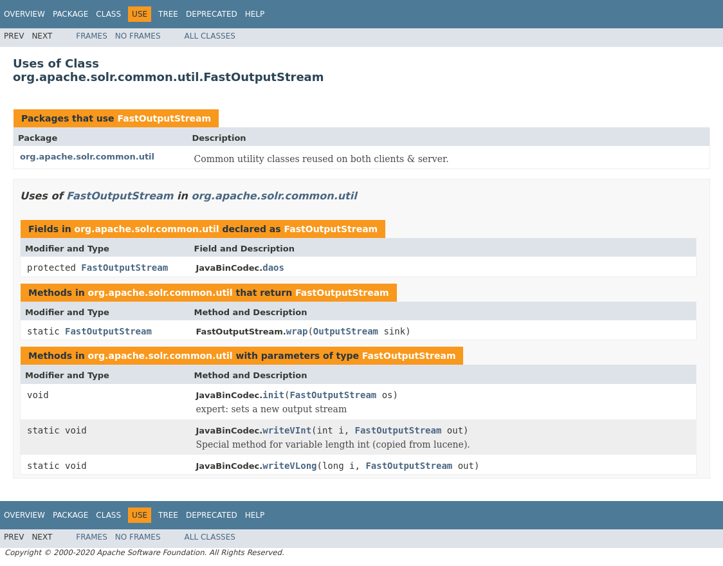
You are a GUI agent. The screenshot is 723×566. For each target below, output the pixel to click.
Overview (24, 14)
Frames (91, 36)
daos (273, 267)
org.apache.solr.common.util (87, 156)
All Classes (210, 36)
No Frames (138, 36)
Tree (168, 14)
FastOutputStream (164, 118)
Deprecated (211, 14)
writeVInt (286, 430)
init (273, 395)
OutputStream (345, 331)
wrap (297, 331)
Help (255, 14)
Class (108, 14)
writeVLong (289, 466)
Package (70, 14)
